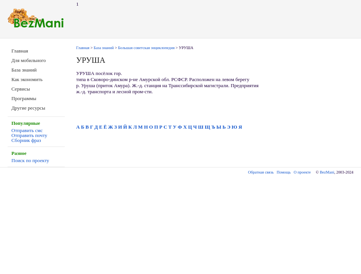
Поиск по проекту (30, 160)
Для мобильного (28, 60)
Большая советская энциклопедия (146, 48)
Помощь (284, 172)
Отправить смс (27, 130)
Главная (19, 51)
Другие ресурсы (28, 108)
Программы (23, 98)
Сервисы (20, 89)
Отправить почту (29, 135)
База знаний (24, 70)
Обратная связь (260, 172)
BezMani (327, 172)
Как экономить (27, 79)
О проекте (302, 172)
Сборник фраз (26, 140)
